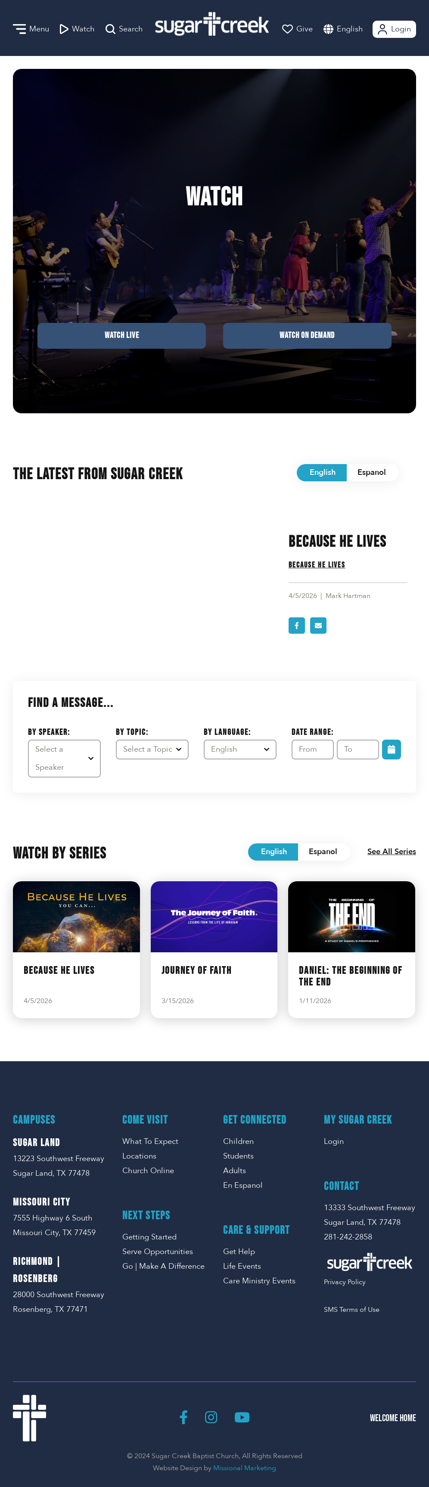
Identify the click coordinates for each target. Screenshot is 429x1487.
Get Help (239, 1251)
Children (238, 1141)
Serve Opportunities (157, 1251)
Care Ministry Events (259, 1281)
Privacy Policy (345, 1282)
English (350, 29)
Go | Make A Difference (163, 1266)
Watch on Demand (214, 335)
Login (393, 29)
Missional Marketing (244, 1468)
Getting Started (149, 1237)
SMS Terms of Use (351, 1309)
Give (297, 29)
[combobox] (358, 29)
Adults (234, 1170)
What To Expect (150, 1141)
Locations (139, 1156)
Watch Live (214, 292)
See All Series (391, 851)
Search (124, 29)
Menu (31, 29)
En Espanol (243, 1185)
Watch (77, 29)
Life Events (242, 1266)
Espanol (372, 472)
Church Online (148, 1170)
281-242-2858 (348, 1237)
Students (238, 1156)
